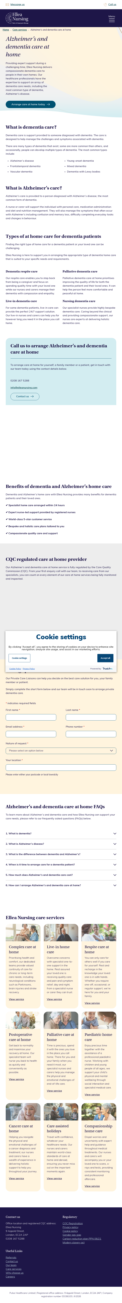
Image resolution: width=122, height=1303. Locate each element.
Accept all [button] (105, 658)
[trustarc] (107, 669)
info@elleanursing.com (23, 388)
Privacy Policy (29, 669)
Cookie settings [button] (19, 658)
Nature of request (17, 743)
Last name (73, 710)
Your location (14, 760)
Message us (17, 4)
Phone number (75, 727)
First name (13, 710)
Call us (112, 4)
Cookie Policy (15, 669)
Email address (15, 727)
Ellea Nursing (17, 18)
